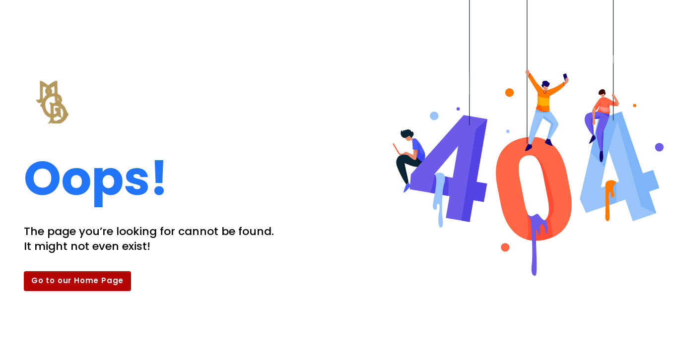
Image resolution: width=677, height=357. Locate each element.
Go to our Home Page (77, 280)
